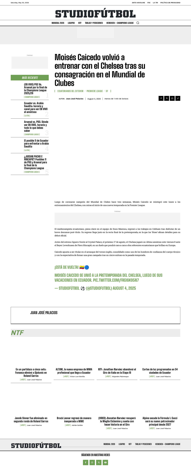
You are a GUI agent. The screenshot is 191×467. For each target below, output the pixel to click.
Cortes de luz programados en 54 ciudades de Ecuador (160, 371)
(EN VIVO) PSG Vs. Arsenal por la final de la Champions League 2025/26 (35, 89)
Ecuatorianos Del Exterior (70, 91)
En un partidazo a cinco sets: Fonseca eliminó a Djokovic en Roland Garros (31, 372)
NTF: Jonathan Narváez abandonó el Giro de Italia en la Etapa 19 (117, 371)
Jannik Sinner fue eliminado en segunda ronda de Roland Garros (31, 419)
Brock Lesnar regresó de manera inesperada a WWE (74, 419)
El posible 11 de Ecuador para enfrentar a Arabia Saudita (36, 143)
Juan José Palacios (74, 99)
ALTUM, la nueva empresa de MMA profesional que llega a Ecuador (74, 371)
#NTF (23, 380)
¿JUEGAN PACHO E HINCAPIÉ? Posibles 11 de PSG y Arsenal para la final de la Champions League (35, 162)
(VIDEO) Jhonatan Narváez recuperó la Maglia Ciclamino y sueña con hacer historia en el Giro (117, 421)
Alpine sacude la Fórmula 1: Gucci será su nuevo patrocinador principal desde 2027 (160, 421)
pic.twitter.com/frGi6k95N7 (116, 280)
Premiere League (95, 91)
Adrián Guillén (77, 425)
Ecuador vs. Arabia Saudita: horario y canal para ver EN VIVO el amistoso (36, 108)
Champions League (32, 97)
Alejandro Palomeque (120, 376)
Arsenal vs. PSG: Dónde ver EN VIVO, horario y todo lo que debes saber (36, 126)
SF (107, 91)
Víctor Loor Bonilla (77, 376)
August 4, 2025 (124, 288)
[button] (138, 23)
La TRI (27, 116)
